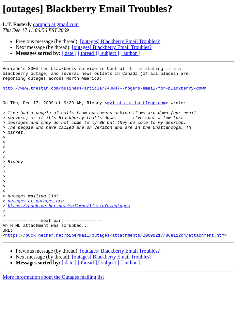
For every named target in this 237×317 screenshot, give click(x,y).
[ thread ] (87, 53)
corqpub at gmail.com (56, 24)
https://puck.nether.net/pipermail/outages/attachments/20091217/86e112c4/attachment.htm (114, 269)
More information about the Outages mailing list (53, 311)
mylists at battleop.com (136, 110)
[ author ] (130, 53)
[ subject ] (108, 53)
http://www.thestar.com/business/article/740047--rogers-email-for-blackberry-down (104, 93)
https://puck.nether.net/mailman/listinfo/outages (69, 234)
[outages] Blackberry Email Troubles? (120, 41)
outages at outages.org (36, 228)
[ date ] (69, 53)
